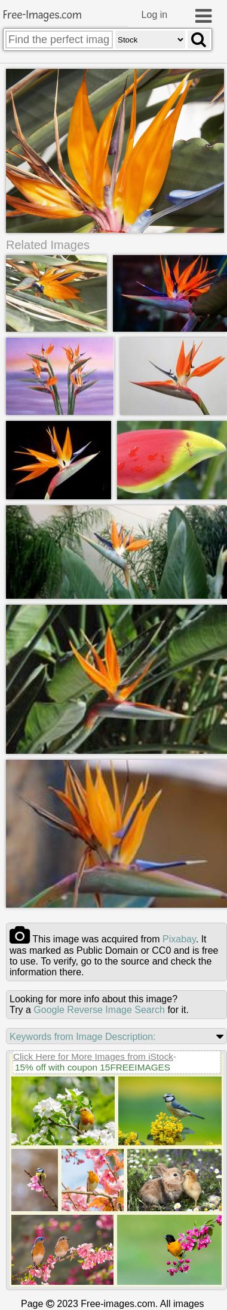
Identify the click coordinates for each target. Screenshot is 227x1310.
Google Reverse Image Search (99, 1010)
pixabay (179, 940)
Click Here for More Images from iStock (93, 1057)
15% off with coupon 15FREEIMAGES (92, 1068)
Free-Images (42, 15)
